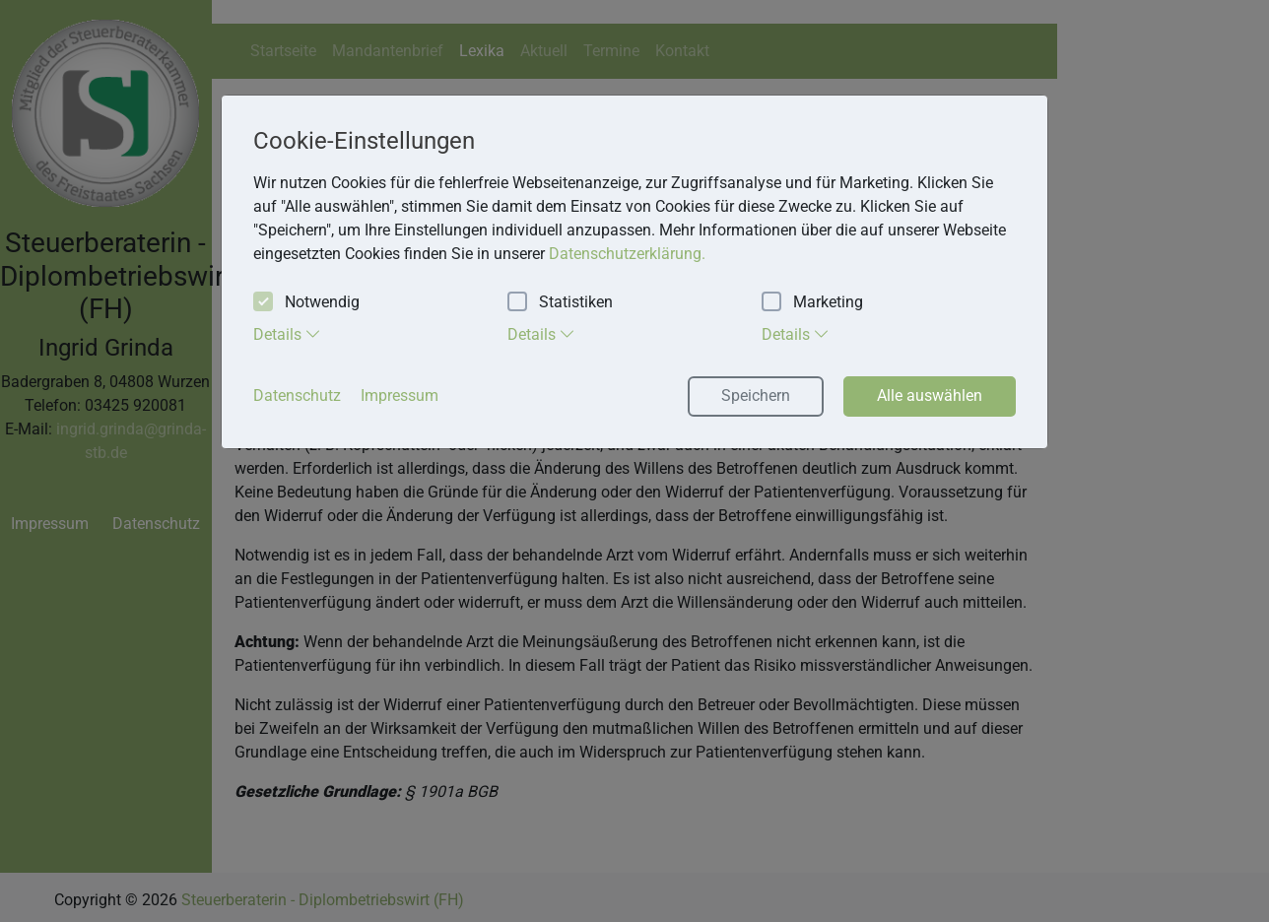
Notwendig (306, 303)
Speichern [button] (755, 395)
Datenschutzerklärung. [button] (627, 253)
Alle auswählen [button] (929, 395)
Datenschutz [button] (297, 395)
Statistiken (560, 303)
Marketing (812, 303)
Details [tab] (287, 334)
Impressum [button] (399, 395)
